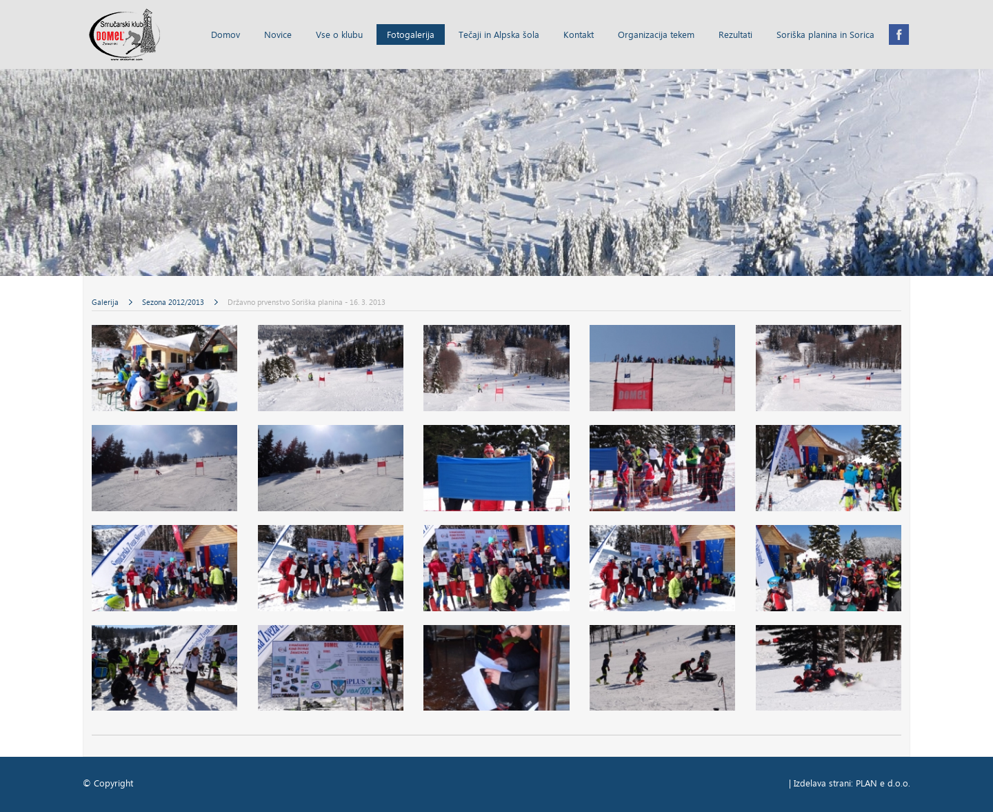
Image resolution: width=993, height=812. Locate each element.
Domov (225, 35)
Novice (278, 35)
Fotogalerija (410, 35)
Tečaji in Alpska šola (499, 35)
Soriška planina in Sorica (825, 35)
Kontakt (578, 35)
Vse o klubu (339, 35)
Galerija (106, 303)
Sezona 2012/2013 (174, 303)
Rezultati (735, 35)
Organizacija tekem (656, 35)
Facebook (899, 34)
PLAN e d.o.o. (883, 784)
